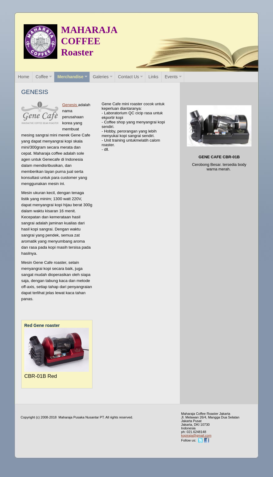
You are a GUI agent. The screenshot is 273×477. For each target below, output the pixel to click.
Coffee (41, 76)
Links (153, 76)
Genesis (70, 104)
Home (23, 76)
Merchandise (70, 76)
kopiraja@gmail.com (196, 435)
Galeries (101, 76)
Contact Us (128, 76)
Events (171, 76)
